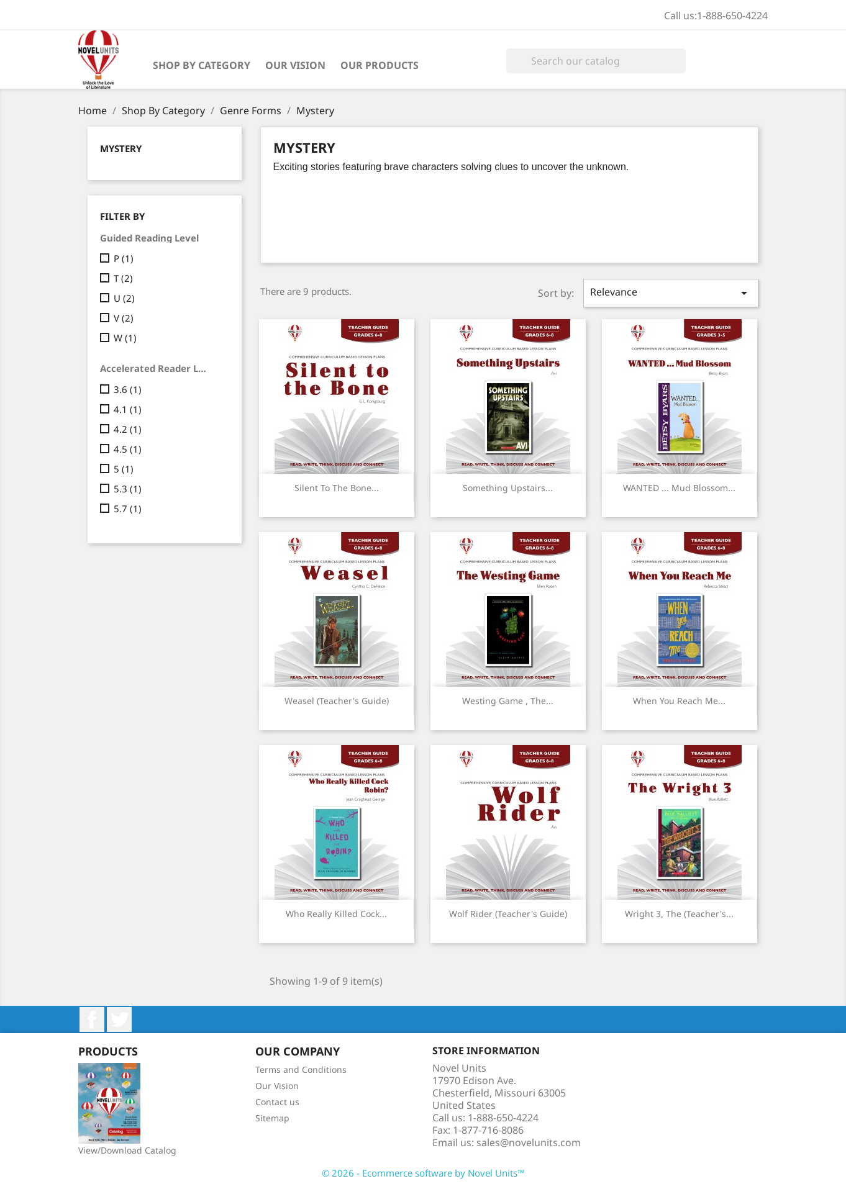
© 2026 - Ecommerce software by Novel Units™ (423, 1173)
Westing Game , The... (507, 701)
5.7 (128, 508)
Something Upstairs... (508, 488)
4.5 (128, 449)
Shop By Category (201, 65)
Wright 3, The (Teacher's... (679, 914)
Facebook (92, 1019)
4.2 (128, 429)
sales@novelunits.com (528, 1142)
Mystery (121, 148)
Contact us (277, 1102)
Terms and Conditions (301, 1069)
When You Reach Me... (679, 701)
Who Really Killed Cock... (336, 914)
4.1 (128, 409)
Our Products (379, 65)
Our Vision (295, 65)
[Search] (596, 60)
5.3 (128, 488)
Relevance (671, 293)
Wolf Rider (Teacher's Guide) (508, 914)
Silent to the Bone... (336, 488)
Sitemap (272, 1118)
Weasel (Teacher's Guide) (336, 701)
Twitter (119, 1019)
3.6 (128, 389)
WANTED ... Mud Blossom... (679, 488)
